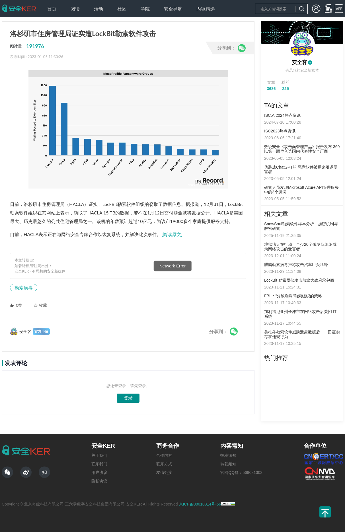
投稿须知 (228, 455)
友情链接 (164, 472)
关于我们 (99, 455)
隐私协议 (99, 481)
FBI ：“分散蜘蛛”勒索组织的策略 (293, 296)
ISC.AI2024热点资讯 (282, 115)
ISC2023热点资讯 (279, 131)
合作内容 (164, 455)
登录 (128, 398)
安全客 (299, 62)
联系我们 (99, 464)
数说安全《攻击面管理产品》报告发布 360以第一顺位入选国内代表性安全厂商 (302, 149)
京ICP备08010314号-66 (200, 504)
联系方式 (164, 464)
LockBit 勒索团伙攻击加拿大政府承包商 (299, 280)
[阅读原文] (172, 234)
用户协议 (99, 472)
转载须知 (228, 464)
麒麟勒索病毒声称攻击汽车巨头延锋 (296, 264)
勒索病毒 (24, 287)
